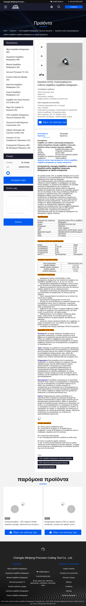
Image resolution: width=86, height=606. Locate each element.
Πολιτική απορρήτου (69, 595)
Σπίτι (5, 31)
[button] (15, 509)
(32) (16, 78)
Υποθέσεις (68, 586)
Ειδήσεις (69, 582)
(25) (15, 108)
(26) (13, 66)
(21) (13, 93)
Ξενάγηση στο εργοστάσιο (69, 573)
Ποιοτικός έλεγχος (69, 577)
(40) (17, 101)
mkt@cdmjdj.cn (56, 1)
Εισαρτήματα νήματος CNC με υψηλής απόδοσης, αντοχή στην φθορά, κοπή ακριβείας (60, 523)
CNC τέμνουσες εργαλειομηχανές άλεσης (53, 463)
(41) (17, 72)
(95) (17, 50)
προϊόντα (13, 31)
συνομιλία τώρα (18, 180)
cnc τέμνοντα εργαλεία (47, 467)
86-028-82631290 (75, 1)
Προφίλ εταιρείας (69, 569)
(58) (15, 58)
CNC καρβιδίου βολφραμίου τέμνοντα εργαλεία (35, 31)
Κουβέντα (73, 7)
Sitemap (69, 591)
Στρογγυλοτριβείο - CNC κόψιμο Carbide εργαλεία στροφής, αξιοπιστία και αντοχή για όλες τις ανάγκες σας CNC (22, 523)
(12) (18, 139)
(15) (14, 86)
